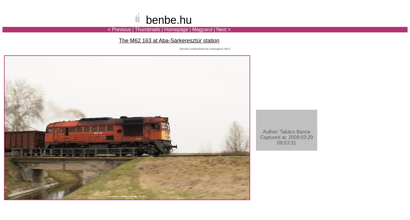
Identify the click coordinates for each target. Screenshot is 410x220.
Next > (223, 29)
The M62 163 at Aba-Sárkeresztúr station (169, 41)
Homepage (176, 29)
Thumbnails (147, 29)
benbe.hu (169, 20)
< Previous (119, 29)
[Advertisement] (372, 25)
